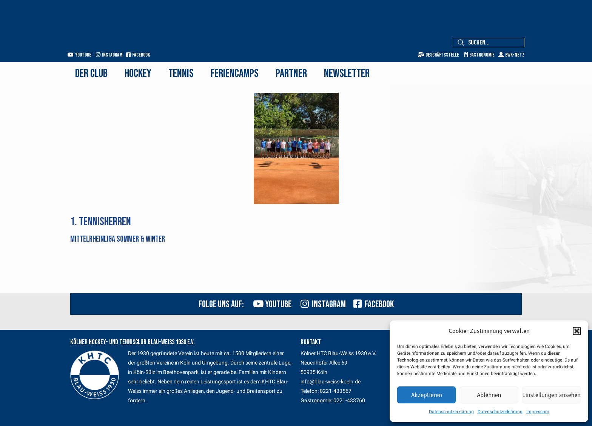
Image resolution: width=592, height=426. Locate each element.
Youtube (79, 55)
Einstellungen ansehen (551, 395)
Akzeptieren (426, 395)
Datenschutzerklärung (451, 411)
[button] (577, 331)
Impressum (537, 411)
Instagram (109, 55)
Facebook (138, 55)
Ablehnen (488, 395)
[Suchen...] (488, 42)
